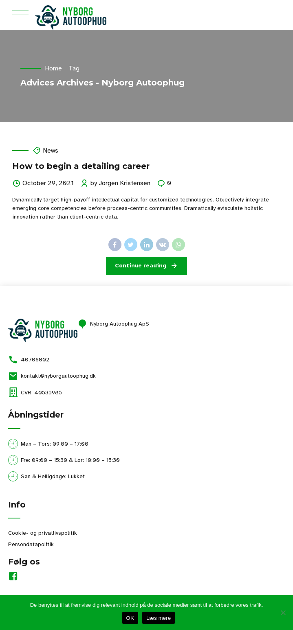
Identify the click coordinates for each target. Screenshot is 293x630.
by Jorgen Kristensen (120, 183)
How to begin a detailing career (81, 166)
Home (53, 68)
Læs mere (158, 618)
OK (130, 618)
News (50, 151)
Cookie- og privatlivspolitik (42, 532)
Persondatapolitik (31, 544)
